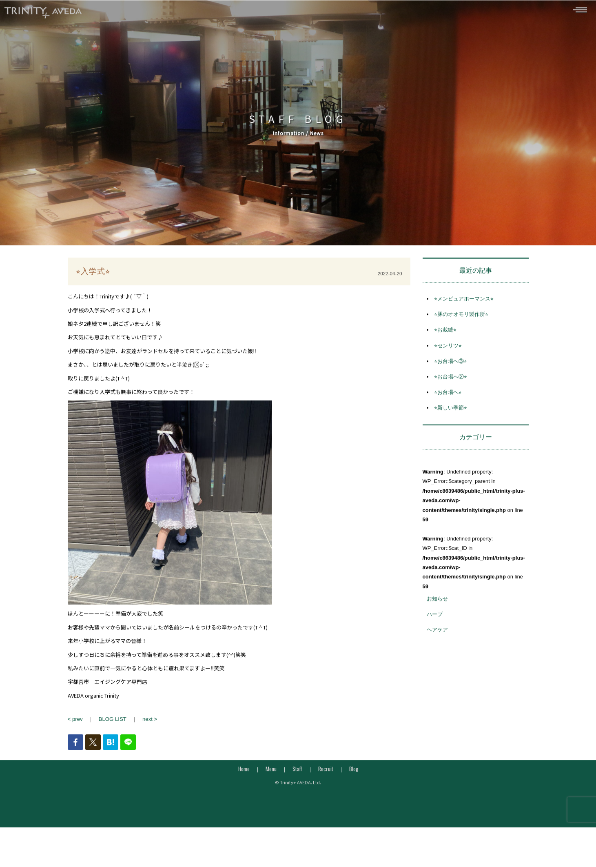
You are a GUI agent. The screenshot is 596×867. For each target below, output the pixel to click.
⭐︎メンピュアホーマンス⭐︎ (464, 314)
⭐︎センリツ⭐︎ (448, 361)
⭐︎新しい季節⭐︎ (450, 423)
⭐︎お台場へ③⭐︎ (450, 377)
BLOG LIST (112, 735)
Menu (271, 784)
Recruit (325, 784)
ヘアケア (437, 645)
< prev (75, 735)
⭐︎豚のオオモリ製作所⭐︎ (461, 330)
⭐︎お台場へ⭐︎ (448, 408)
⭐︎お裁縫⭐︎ (445, 345)
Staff (297, 784)
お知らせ (437, 614)
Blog (353, 784)
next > (149, 735)
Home (244, 784)
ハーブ (435, 630)
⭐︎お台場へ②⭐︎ (450, 392)
